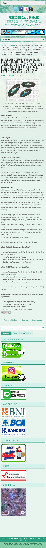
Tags (15, 333)
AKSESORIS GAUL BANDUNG (24, 17)
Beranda (25, 320)
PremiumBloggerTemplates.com (15, 545)
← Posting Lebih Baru (9, 320)
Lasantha (38, 543)
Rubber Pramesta (9, 75)
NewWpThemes (16, 543)
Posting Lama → (38, 320)
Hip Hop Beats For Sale (34, 545)
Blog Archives (26, 333)
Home (4, 45)
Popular (6, 333)
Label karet (12, 45)
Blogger (23, 540)
